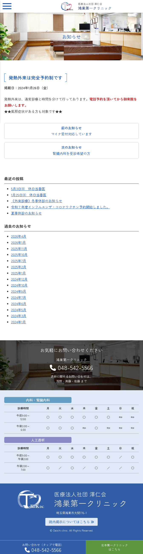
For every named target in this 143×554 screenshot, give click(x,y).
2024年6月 (18, 303)
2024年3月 (18, 315)
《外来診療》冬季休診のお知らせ (36, 200)
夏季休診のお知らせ (26, 213)
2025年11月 (19, 248)
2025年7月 (18, 260)
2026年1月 (18, 242)
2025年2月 (18, 266)
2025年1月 (18, 273)
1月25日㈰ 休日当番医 (28, 194)
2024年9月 (18, 291)
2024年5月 (18, 309)
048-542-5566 (75, 367)
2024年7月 (18, 297)
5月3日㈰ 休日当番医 (28, 188)
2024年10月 (19, 285)
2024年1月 (18, 321)
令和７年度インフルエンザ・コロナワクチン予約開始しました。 (60, 206)
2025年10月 (19, 254)
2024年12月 (19, 279)
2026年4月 (18, 236)
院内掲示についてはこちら (71, 521)
